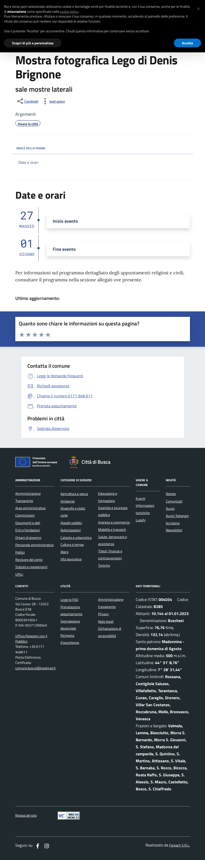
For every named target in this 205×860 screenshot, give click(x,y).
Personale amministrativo (34, 545)
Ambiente (67, 501)
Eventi (140, 498)
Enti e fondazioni (27, 530)
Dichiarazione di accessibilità (109, 632)
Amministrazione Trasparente (28, 497)
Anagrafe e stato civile (72, 512)
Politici (20, 552)
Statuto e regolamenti (31, 567)
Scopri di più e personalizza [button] (32, 43)
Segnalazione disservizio (70, 625)
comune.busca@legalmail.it (35, 668)
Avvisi (170, 508)
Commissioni (25, 515)
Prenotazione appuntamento (71, 610)
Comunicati (174, 501)
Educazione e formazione (107, 497)
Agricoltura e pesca (74, 494)
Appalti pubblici (71, 523)
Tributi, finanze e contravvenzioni (110, 554)
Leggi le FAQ (69, 599)
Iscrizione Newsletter (174, 526)
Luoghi (141, 520)
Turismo (104, 565)
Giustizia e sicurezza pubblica (112, 511)
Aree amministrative (30, 508)
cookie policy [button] (69, 11)
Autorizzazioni (70, 530)
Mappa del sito (26, 815)
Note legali (105, 621)
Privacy (103, 614)
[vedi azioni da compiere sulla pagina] (53, 101)
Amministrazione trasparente (110, 603)
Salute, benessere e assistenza (112, 540)
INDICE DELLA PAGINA (102, 148)
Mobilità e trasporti (112, 529)
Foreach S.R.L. (179, 845)
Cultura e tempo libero (72, 548)
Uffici (19, 574)
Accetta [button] (187, 43)
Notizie (171, 494)
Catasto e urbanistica (76, 537)
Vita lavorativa (71, 559)
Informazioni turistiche (145, 509)
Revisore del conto (28, 559)
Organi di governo (28, 537)
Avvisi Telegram (177, 516)
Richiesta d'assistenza (69, 639)
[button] (198, 8)
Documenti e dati (27, 523)
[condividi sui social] (27, 101)
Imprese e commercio (114, 522)
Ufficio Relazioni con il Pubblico (31, 639)
